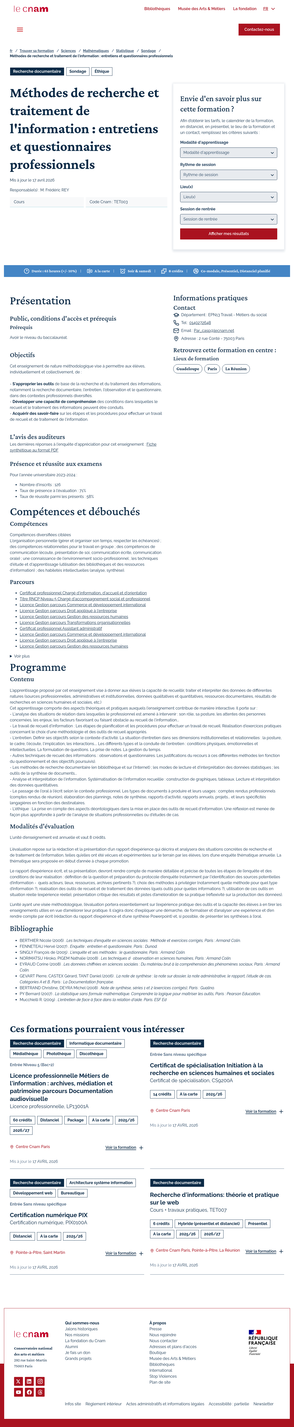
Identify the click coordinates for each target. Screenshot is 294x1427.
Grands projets (78, 1358)
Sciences (68, 51)
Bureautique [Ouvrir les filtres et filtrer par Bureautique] (72, 1192)
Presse (155, 1329)
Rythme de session (198, 164)
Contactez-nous (259, 29)
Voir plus (22, 656)
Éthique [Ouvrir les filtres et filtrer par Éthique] (102, 71)
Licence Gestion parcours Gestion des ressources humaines (74, 616)
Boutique (157, 1352)
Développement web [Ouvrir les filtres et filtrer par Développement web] (32, 1192)
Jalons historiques (81, 1329)
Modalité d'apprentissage (204, 142)
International (160, 1370)
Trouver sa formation (36, 51)
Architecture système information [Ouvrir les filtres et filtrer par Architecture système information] (101, 1182)
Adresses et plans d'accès (172, 1346)
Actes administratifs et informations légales (165, 1404)
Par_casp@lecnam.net (214, 330)
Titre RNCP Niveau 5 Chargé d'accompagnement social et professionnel (85, 599)
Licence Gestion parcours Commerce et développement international (83, 605)
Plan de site (160, 1382)
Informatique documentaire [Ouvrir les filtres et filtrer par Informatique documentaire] (95, 1043)
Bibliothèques (161, 1364)
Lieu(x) (186, 186)
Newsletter (264, 1404)
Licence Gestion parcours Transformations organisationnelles (75, 622)
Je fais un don (77, 1352)
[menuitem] (157, 9)
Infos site (73, 1404)
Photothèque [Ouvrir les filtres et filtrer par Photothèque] (59, 1053)
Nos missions (77, 1335)
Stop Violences (163, 1376)
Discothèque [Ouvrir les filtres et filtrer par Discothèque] (92, 1053)
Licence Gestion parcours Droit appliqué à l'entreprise (68, 610)
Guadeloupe (187, 368)
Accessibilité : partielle (229, 1404)
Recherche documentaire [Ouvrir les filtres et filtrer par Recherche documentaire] (37, 71)
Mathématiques (96, 51)
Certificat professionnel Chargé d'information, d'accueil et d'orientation (83, 593)
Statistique (125, 51)
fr (11, 51)
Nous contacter (163, 1340)
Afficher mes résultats (228, 233)
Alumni (71, 1346)
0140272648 (200, 322)
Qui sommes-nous (82, 1323)
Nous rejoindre (162, 1335)
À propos (157, 1323)
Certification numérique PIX (48, 1214)
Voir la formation (120, 1147)
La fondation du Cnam (85, 1340)
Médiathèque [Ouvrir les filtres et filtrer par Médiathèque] (25, 1053)
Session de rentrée (197, 209)
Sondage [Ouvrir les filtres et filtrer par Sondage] (77, 71)
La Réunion (235, 368)
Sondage (148, 51)
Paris (212, 368)
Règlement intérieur (104, 1404)
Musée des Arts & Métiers (172, 1358)
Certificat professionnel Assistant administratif (61, 628)
